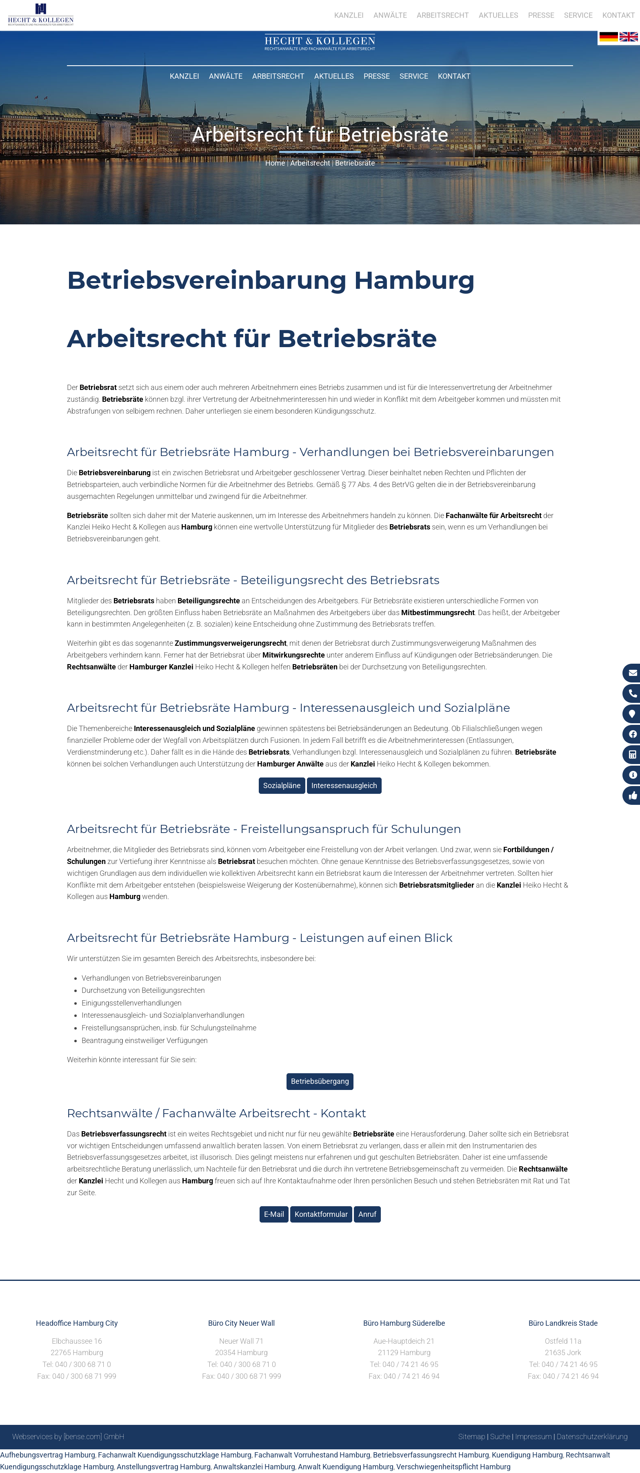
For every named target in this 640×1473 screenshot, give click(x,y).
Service (414, 76)
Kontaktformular (321, 1214)
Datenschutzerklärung (592, 1436)
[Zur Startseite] (320, 47)
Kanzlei (184, 76)
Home (275, 163)
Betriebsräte (355, 163)
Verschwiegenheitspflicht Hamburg (453, 1466)
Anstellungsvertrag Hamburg (164, 1466)
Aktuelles (334, 76)
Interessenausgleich (344, 785)
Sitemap (471, 1436)
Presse (377, 76)
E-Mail (274, 1214)
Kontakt (454, 76)
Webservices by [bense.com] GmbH (68, 1436)
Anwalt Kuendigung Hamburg (345, 1466)
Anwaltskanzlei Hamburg (254, 1466)
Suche (500, 1436)
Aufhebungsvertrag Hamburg (47, 1455)
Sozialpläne (282, 785)
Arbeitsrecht (278, 76)
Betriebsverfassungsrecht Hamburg (431, 1455)
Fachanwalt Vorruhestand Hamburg (312, 1455)
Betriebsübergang (320, 1081)
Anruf (367, 1214)
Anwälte (225, 76)
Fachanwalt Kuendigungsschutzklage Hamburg (174, 1455)
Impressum (533, 1436)
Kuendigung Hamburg (527, 1455)
